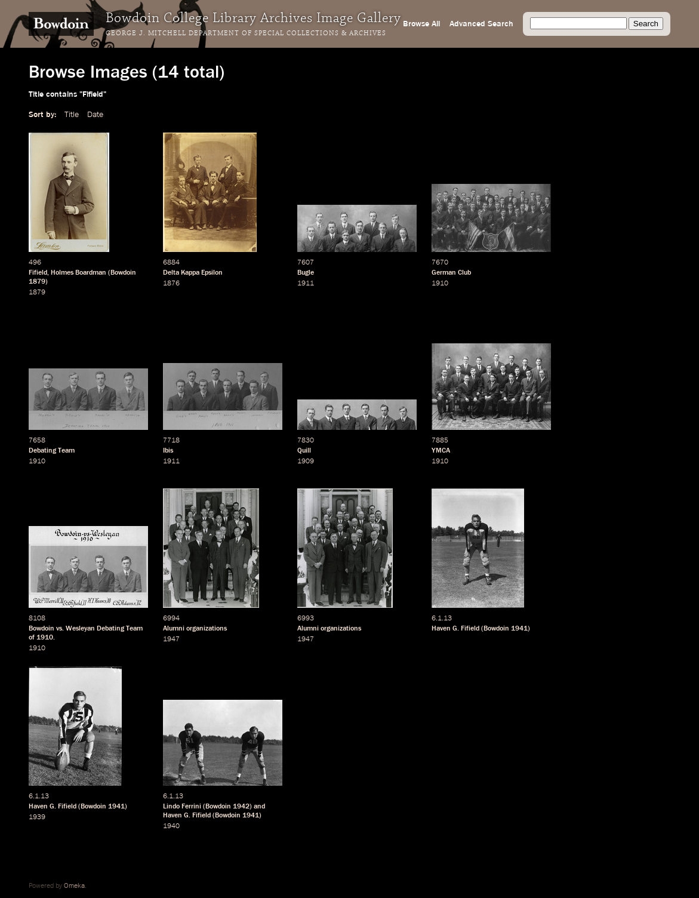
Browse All (421, 24)
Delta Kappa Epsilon (193, 272)
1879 (37, 281)
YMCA (441, 450)
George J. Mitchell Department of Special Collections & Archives (246, 33)
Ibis (168, 450)
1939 (37, 817)
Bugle (305, 272)
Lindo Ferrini (182, 806)
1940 (171, 826)
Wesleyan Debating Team (104, 628)
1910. (45, 637)
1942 (241, 806)
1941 (519, 628)
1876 (171, 283)
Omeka (74, 886)
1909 (305, 461)
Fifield (38, 272)
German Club (451, 272)
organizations (206, 628)
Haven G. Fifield (455, 628)
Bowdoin (123, 272)
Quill (304, 450)
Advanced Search (481, 24)
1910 (440, 283)
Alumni (173, 628)
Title (71, 114)
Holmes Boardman (78, 272)
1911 (305, 283)
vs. (60, 628)
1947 (171, 639)
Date (95, 114)
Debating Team (52, 450)
